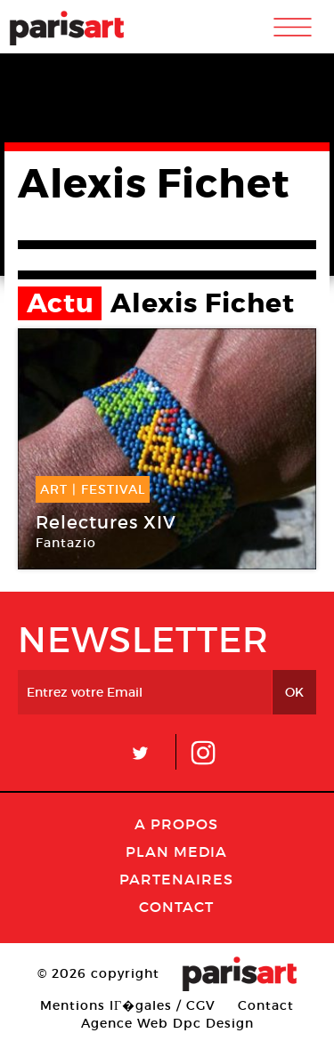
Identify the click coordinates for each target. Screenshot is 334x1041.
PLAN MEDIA (176, 851)
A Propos (176, 824)
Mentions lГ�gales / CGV (128, 1005)
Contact (176, 907)
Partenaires (176, 879)
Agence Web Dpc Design (167, 1023)
